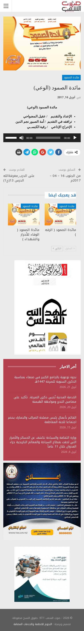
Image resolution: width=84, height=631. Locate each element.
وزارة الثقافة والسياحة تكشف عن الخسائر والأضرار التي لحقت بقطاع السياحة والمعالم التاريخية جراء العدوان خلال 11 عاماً (43, 442)
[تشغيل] (75, 138)
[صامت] (21, 138)
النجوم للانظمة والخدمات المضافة (32, 624)
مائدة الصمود (71, 77)
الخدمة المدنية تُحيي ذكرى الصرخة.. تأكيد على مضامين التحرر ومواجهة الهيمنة (45, 399)
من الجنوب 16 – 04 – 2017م (65, 178)
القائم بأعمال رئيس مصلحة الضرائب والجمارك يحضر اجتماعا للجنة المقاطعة (42, 420)
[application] (42, 137)
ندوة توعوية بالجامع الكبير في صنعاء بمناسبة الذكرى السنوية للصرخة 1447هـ (45, 379)
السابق (69, 248)
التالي (57, 248)
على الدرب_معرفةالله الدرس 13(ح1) (18, 178)
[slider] (48, 138)
